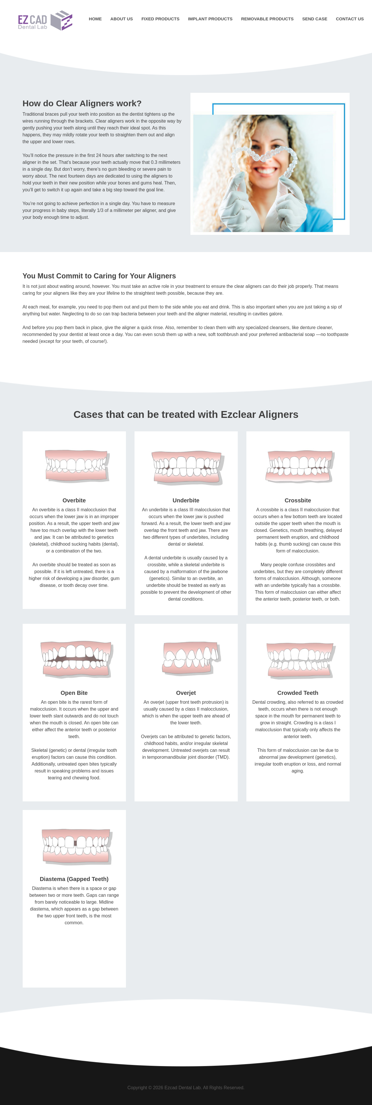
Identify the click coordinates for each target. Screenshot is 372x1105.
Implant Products (210, 18)
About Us (121, 18)
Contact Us (350, 18)
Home (95, 18)
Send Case (315, 18)
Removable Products (267, 18)
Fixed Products (160, 18)
